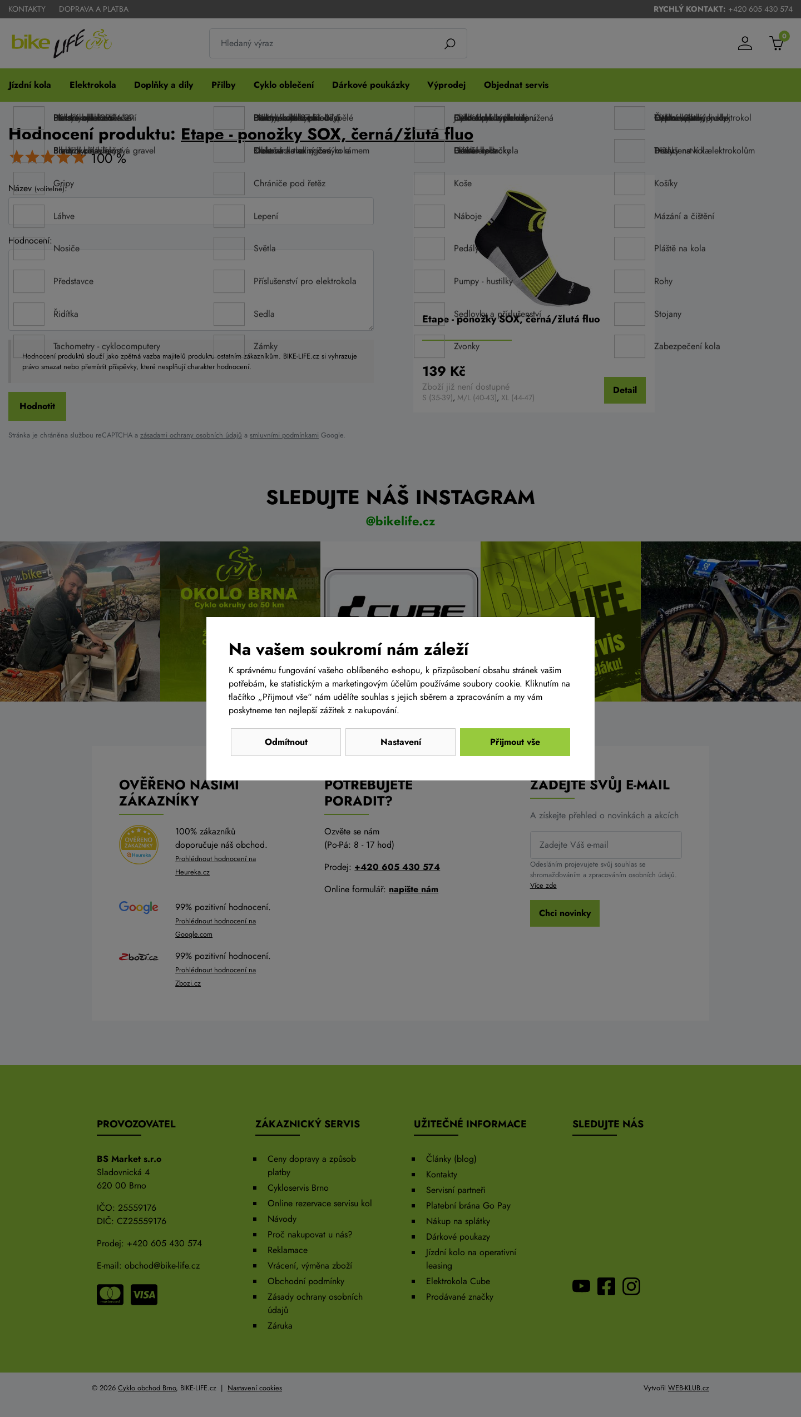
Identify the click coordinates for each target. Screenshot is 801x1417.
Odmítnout (286, 741)
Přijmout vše (515, 741)
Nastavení (400, 741)
